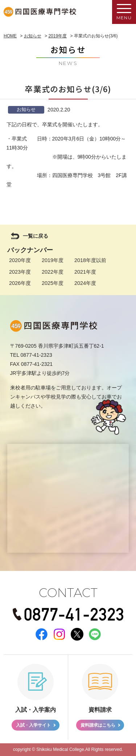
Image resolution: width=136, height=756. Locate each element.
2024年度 (85, 283)
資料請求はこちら (98, 725)
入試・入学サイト (33, 725)
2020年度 (20, 260)
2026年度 (20, 283)
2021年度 (85, 272)
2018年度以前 (90, 260)
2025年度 (52, 283)
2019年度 (52, 260)
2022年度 (52, 272)
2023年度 (20, 272)
